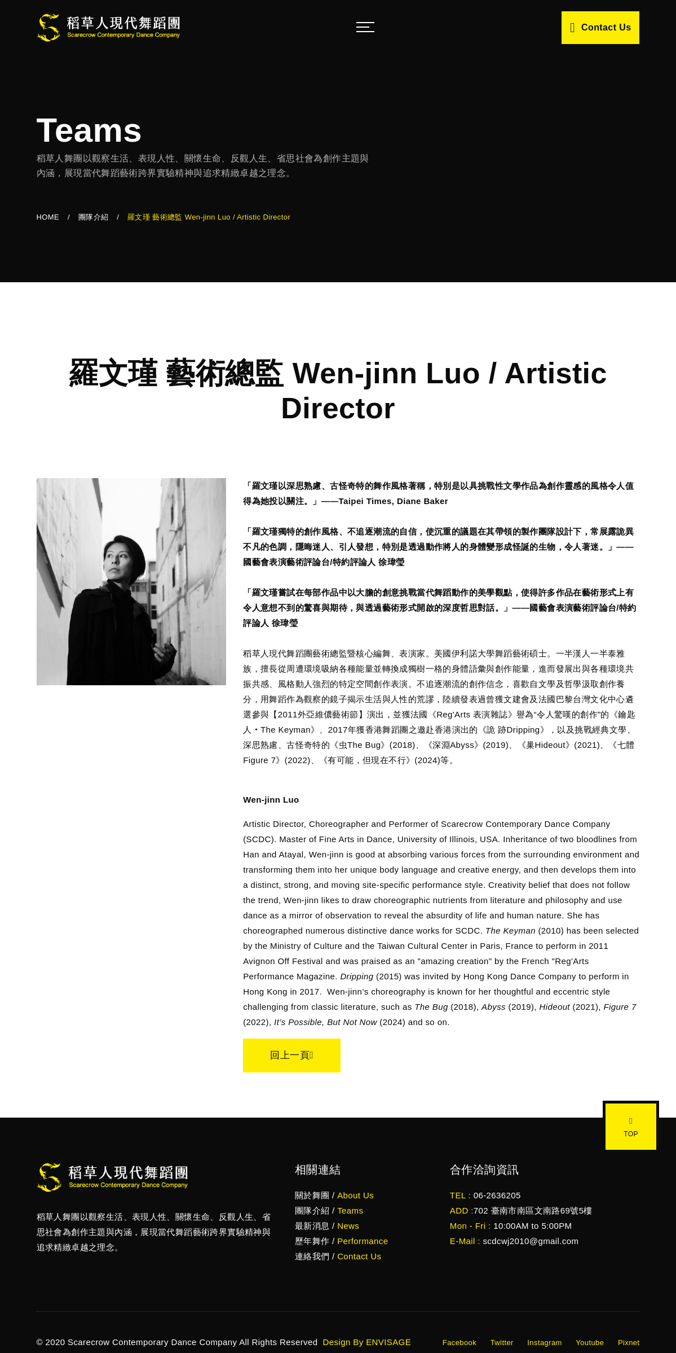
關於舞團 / (334, 1195)
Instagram (544, 1342)
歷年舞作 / (341, 1241)
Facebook (459, 1342)
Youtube (590, 1342)
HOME (48, 217)
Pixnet (629, 1342)
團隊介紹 (93, 217)
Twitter (502, 1342)
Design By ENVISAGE (365, 1342)
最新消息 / (327, 1226)
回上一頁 (291, 1055)
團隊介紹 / (329, 1210)
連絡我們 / (338, 1256)
